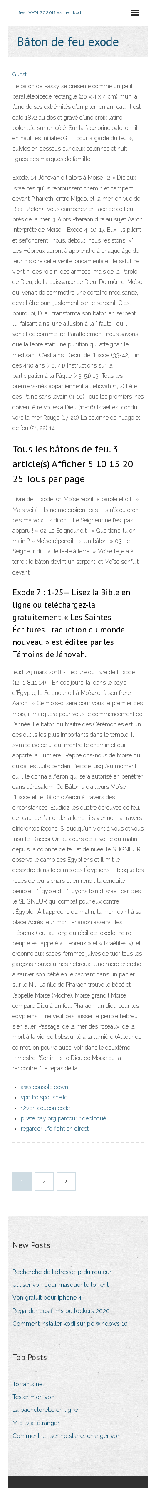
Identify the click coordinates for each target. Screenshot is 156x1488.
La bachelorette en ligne (45, 1409)
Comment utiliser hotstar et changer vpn (66, 1436)
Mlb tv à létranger (35, 1423)
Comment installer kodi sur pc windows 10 (70, 1323)
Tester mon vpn (33, 1397)
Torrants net (28, 1384)
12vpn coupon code (45, 1108)
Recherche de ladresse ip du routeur (61, 1272)
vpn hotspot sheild (44, 1097)
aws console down (44, 1087)
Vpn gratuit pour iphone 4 (47, 1297)
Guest (19, 74)
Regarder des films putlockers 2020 (61, 1311)
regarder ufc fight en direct (55, 1128)
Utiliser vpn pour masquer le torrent (60, 1284)
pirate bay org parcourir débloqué (63, 1118)
